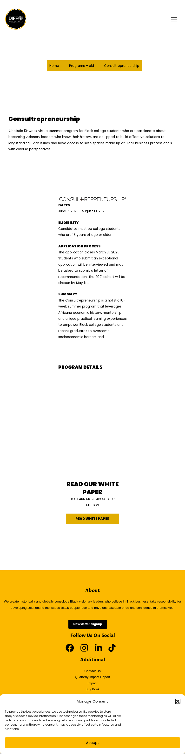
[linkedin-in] (101, 649)
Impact (92, 684)
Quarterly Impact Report (92, 678)
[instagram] (86, 649)
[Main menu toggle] (174, 19)
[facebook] (72, 649)
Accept (92, 742)
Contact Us (92, 672)
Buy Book (93, 690)
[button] (177, 701)
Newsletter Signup (87, 625)
